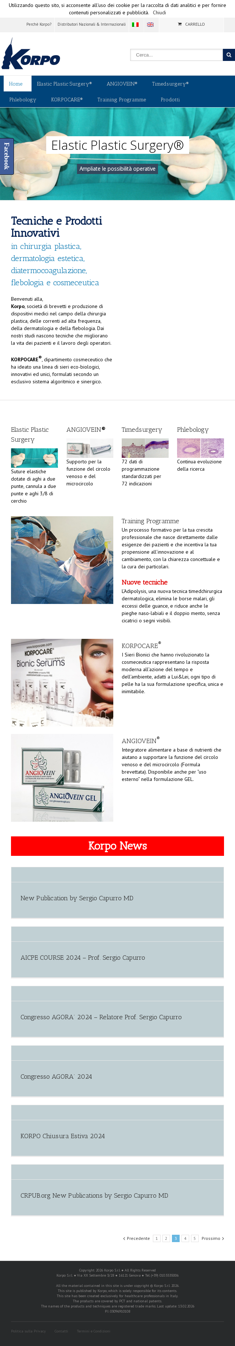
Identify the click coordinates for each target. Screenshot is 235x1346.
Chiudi (159, 12)
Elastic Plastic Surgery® (64, 84)
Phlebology (22, 100)
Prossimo (211, 1238)
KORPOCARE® (67, 100)
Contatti (61, 1331)
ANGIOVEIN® (122, 84)
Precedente (138, 1238)
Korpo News (117, 846)
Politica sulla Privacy (28, 1331)
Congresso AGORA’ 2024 (56, 1076)
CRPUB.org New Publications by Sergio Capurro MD (94, 1195)
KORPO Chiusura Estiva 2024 (63, 1136)
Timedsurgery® (170, 84)
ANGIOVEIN (141, 741)
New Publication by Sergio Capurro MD (77, 898)
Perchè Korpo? (38, 24)
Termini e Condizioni (93, 1331)
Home (15, 84)
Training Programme (122, 100)
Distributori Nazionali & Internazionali (92, 24)
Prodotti (170, 100)
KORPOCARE (141, 646)
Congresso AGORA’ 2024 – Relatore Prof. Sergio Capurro (101, 1017)
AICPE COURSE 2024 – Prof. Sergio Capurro (83, 958)
